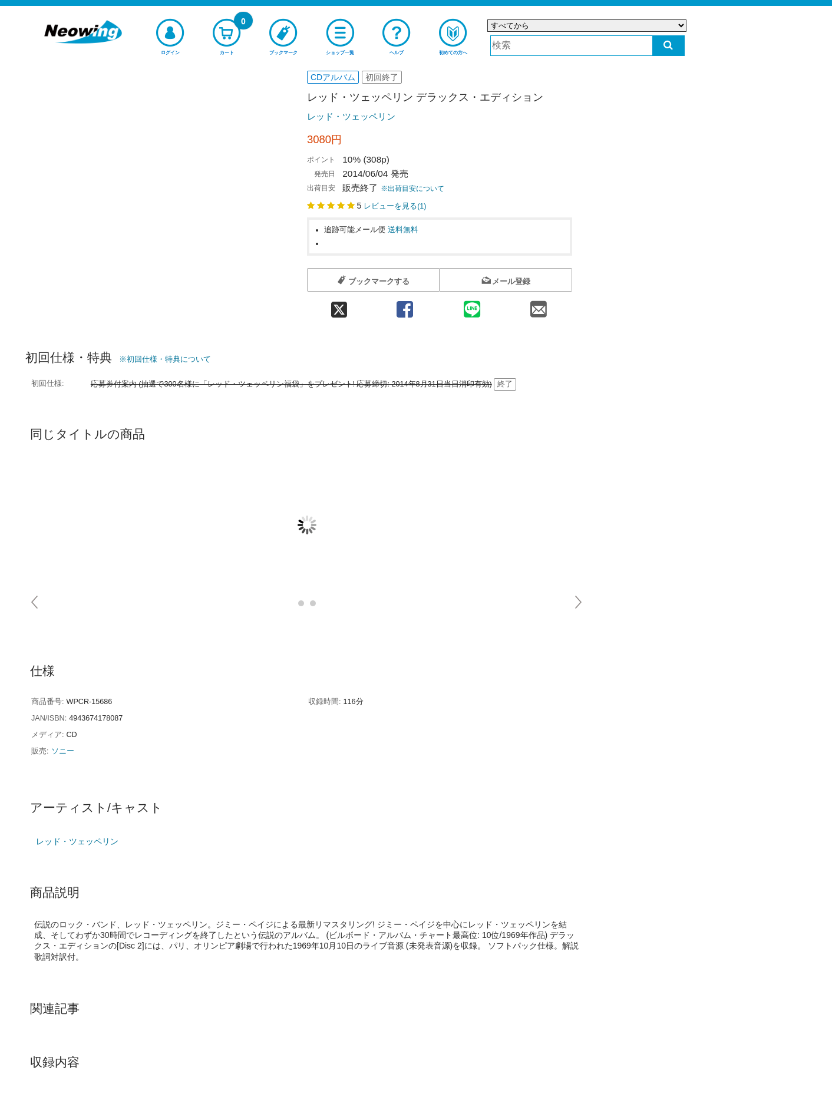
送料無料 (403, 230)
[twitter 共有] (339, 305)
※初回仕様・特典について (165, 359)
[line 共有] (472, 305)
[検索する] (668, 45)
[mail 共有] (538, 305)
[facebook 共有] (404, 305)
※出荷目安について (412, 188)
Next (579, 602)
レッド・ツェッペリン (351, 116)
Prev (35, 602)
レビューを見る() (395, 206)
